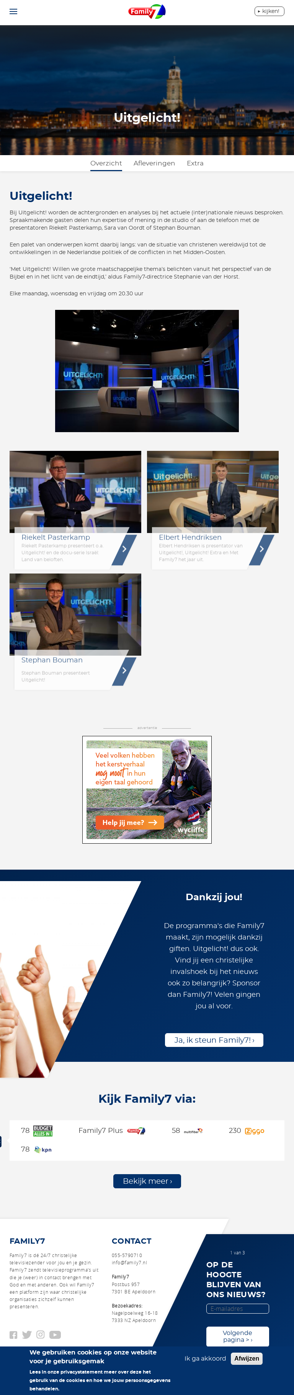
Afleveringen (154, 163)
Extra (195, 163)
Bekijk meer (145, 1181)
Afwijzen (246, 1362)
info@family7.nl (129, 1262)
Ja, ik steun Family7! (213, 1040)
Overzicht (106, 163)
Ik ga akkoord (205, 1362)
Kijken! (270, 11)
